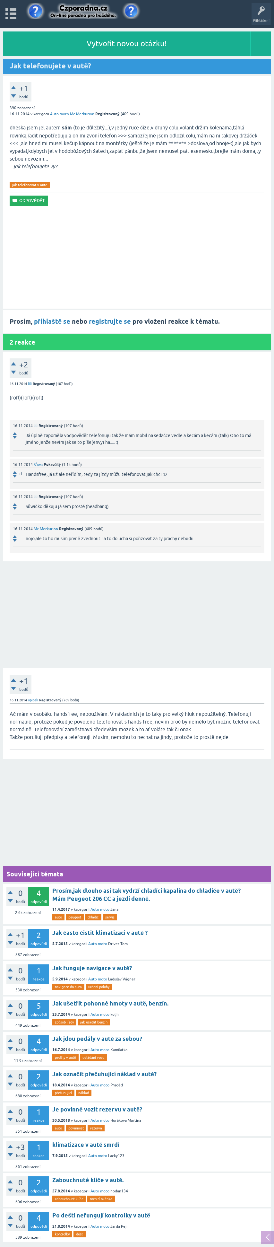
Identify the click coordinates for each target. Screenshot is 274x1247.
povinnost (76, 1128)
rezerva (96, 1128)
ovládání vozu (93, 1057)
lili (30, 384)
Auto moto (59, 114)
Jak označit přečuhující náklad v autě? (104, 1074)
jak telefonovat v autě (29, 185)
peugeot (74, 917)
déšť (79, 1234)
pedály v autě (65, 1057)
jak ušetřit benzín (93, 1022)
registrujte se (110, 321)
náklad (83, 1093)
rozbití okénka (101, 1199)
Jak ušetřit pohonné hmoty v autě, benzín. (110, 1003)
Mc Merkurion (82, 114)
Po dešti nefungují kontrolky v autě (101, 1215)
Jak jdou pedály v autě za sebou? (97, 1038)
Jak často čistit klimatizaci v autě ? (100, 932)
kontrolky (62, 1234)
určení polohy (98, 987)
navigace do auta (68, 987)
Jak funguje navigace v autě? (92, 968)
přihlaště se (52, 321)
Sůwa (38, 464)
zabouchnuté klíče (69, 1199)
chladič (93, 917)
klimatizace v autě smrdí (85, 1144)
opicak (33, 700)
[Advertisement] (137, 257)
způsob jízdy (64, 1022)
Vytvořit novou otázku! (127, 43)
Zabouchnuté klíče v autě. (88, 1180)
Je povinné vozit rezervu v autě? (97, 1109)
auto (58, 917)
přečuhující (63, 1093)
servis (110, 917)
